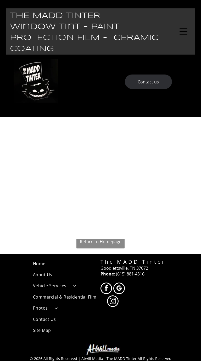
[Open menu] (183, 31)
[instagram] (113, 301)
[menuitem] (66, 263)
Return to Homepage (100, 242)
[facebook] (106, 289)
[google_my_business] (119, 289)
